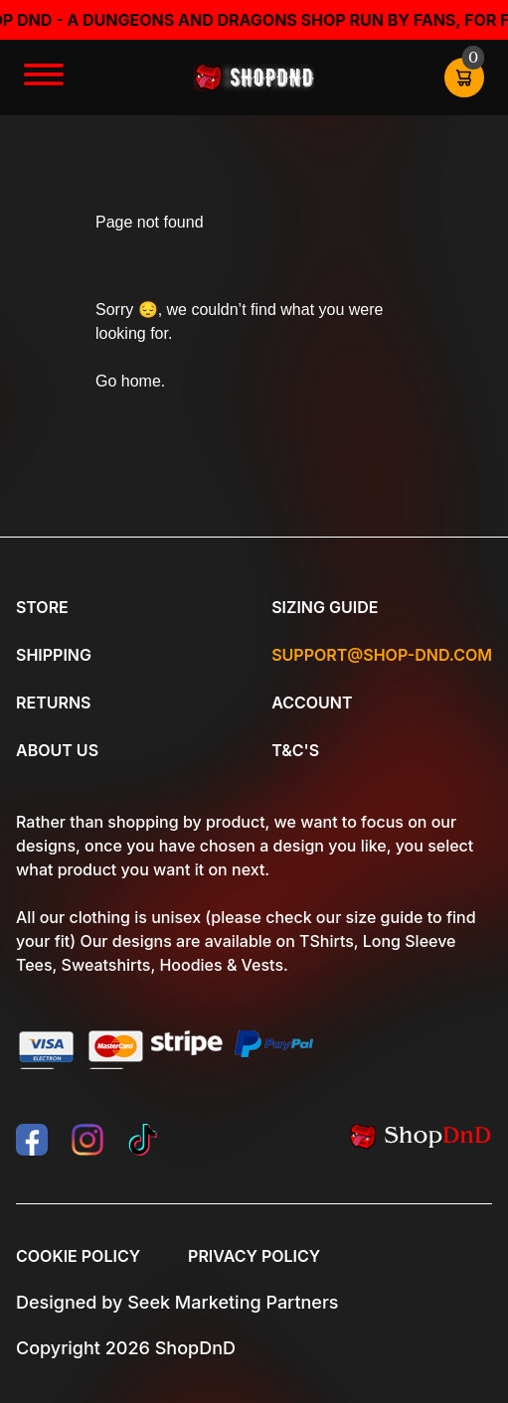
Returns (53, 702)
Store (42, 607)
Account (311, 702)
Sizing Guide (324, 607)
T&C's (295, 750)
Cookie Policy (78, 1256)
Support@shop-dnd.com (381, 655)
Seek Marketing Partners (232, 1302)
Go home (128, 381)
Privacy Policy (254, 1256)
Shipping (53, 655)
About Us (57, 750)
